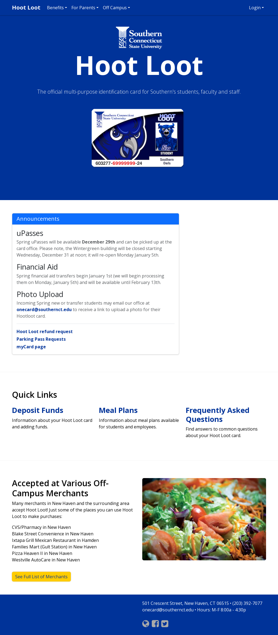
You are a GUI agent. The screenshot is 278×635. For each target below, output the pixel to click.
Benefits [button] (55, 8)
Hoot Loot (26, 7)
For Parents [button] (83, 8)
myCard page (31, 347)
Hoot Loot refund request (45, 331)
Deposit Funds (37, 410)
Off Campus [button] (115, 8)
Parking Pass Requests (41, 339)
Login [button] (255, 8)
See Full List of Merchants (41, 577)
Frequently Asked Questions (217, 414)
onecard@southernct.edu (44, 309)
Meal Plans (118, 410)
